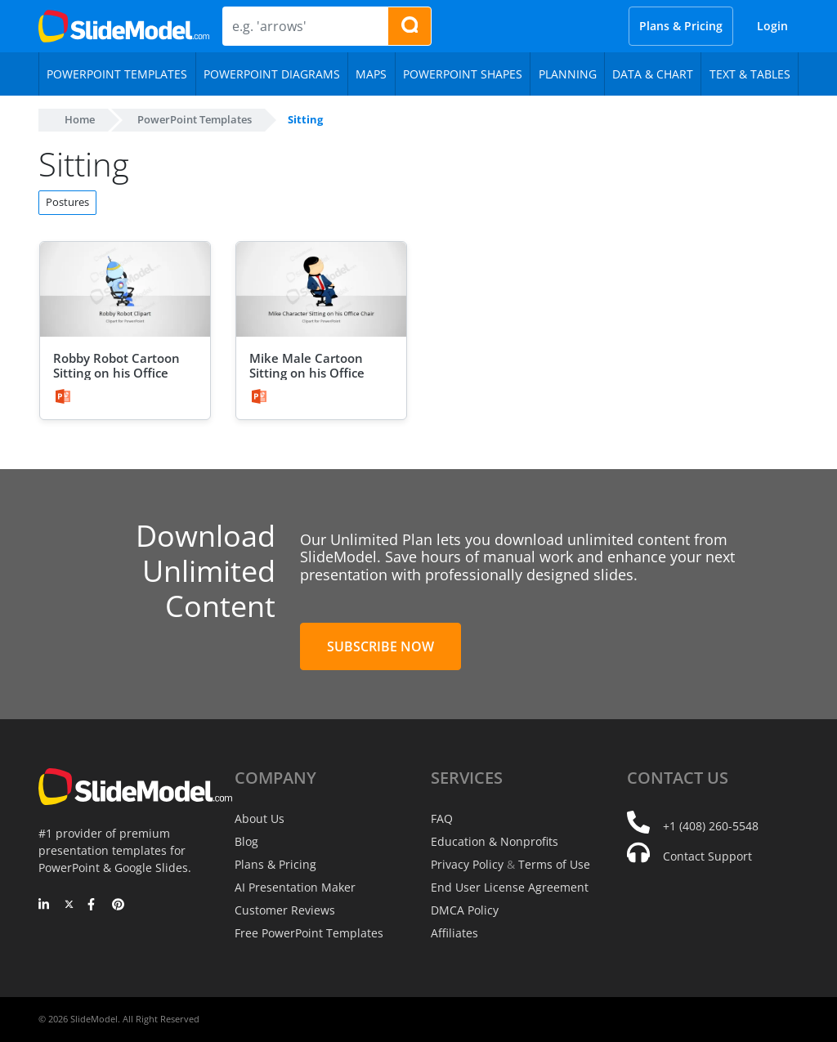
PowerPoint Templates (194, 119)
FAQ (442, 818)
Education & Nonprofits (494, 841)
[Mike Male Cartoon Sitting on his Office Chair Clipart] (321, 290)
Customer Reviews (285, 910)
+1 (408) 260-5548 (711, 826)
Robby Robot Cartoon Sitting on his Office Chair (116, 373)
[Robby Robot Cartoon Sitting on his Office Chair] (125, 290)
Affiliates (454, 933)
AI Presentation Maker (295, 887)
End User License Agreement (510, 887)
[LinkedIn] (44, 906)
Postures (67, 202)
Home (80, 119)
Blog (246, 841)
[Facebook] (93, 906)
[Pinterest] (118, 906)
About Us (259, 818)
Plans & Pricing (681, 26)
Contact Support (707, 856)
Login (772, 26)
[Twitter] (69, 906)
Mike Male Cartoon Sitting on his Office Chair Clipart (307, 373)
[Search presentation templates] (409, 26)
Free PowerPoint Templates (309, 933)
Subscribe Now (380, 646)
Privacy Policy (467, 864)
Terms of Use (554, 864)
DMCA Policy (465, 910)
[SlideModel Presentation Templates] (123, 26)
